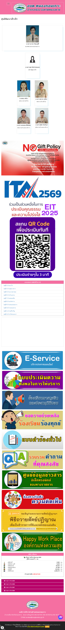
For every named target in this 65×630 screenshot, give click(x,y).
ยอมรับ (47, 626)
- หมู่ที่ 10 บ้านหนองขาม (9, 307)
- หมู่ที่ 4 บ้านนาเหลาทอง (9, 292)
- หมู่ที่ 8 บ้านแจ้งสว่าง (9, 301)
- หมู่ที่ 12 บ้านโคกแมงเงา (10, 314)
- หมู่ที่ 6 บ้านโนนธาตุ (8, 295)
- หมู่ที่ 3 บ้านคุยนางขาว (9, 288)
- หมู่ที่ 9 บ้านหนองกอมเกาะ (10, 304)
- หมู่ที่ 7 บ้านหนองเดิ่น (9, 298)
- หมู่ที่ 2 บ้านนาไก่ (8, 285)
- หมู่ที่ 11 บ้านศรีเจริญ (9, 311)
